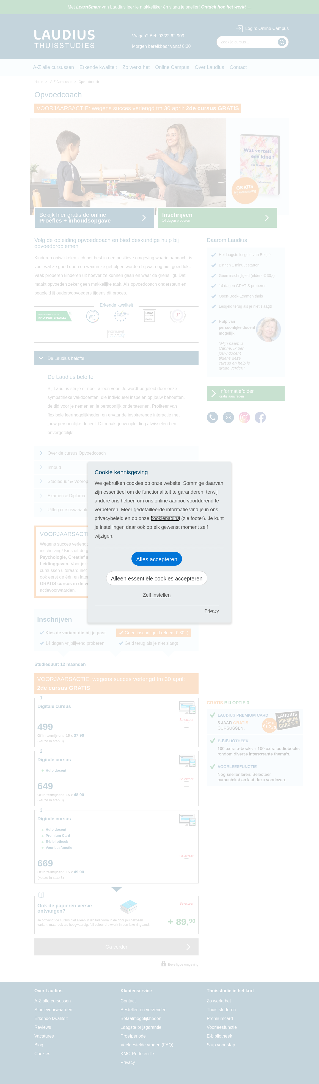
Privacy (212, 611)
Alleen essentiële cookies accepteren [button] (156, 579)
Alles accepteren (156, 559)
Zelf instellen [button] (156, 595)
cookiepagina (165, 518)
